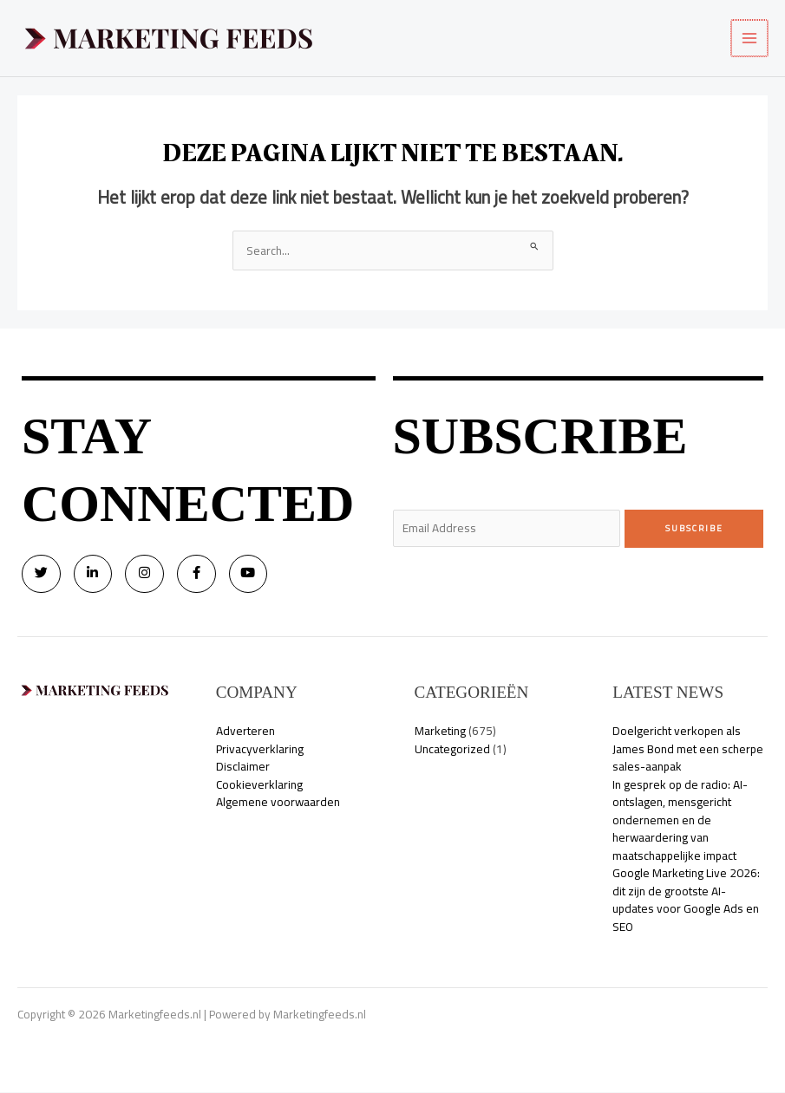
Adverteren (245, 731)
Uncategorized (452, 749)
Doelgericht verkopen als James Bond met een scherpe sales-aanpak (687, 749)
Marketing (440, 731)
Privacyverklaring (260, 749)
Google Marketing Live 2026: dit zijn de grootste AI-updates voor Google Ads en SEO (686, 900)
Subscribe (694, 528)
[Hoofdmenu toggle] (751, 38)
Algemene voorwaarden (278, 802)
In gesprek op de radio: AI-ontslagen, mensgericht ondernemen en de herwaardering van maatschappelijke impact (680, 820)
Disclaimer (243, 767)
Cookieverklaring (259, 784)
